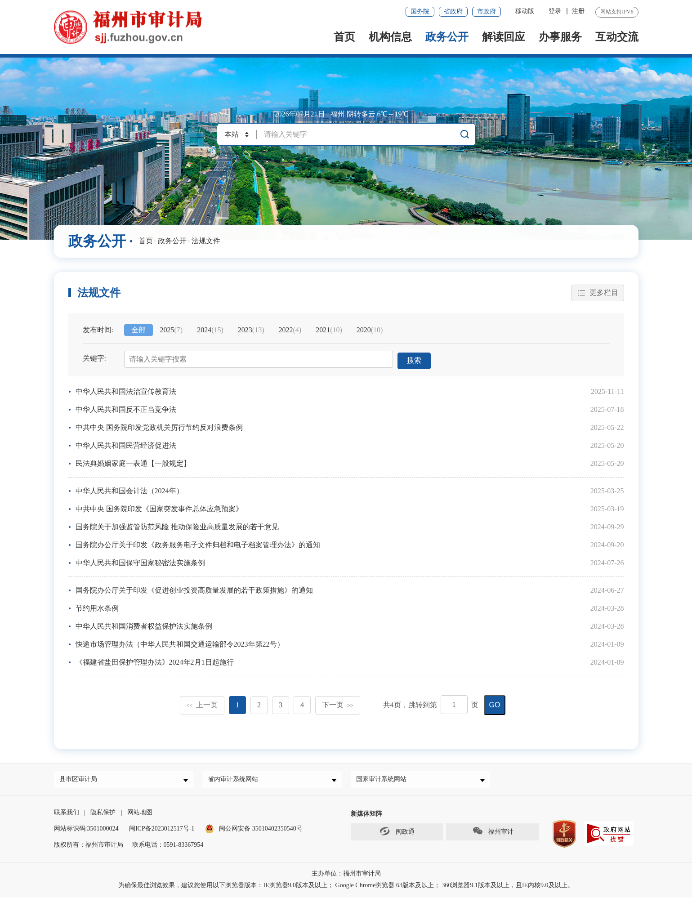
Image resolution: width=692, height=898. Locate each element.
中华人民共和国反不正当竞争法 (126, 408)
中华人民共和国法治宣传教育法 (126, 390)
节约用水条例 (97, 607)
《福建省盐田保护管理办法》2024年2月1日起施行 (155, 661)
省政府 (453, 11)
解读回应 (503, 37)
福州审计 (492, 832)
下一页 (337, 704)
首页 (344, 37)
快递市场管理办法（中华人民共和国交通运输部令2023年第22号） (180, 643)
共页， (395, 704)
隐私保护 (103, 813)
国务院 (420, 11)
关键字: (94, 358)
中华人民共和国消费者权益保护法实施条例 (144, 625)
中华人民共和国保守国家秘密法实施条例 (140, 562)
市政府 (486, 11)
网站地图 (139, 813)
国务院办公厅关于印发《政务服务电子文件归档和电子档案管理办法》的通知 (198, 544)
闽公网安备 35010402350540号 (261, 830)
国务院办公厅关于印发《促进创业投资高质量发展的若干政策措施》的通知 (194, 589)
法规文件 (206, 241)
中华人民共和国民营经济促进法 (126, 444)
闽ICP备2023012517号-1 (161, 830)
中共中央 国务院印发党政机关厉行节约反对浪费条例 (159, 426)
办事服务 (560, 37)
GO (494, 704)
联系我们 (66, 813)
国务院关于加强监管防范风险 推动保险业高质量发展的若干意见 (177, 526)
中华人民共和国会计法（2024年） (129, 490)
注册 (578, 11)
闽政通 (397, 832)
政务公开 (447, 37)
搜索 (414, 359)
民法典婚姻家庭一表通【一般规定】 (133, 462)
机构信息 (390, 37)
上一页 (202, 704)
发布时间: (98, 330)
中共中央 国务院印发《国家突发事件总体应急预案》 (159, 508)
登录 (555, 11)
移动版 (524, 11)
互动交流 (616, 37)
